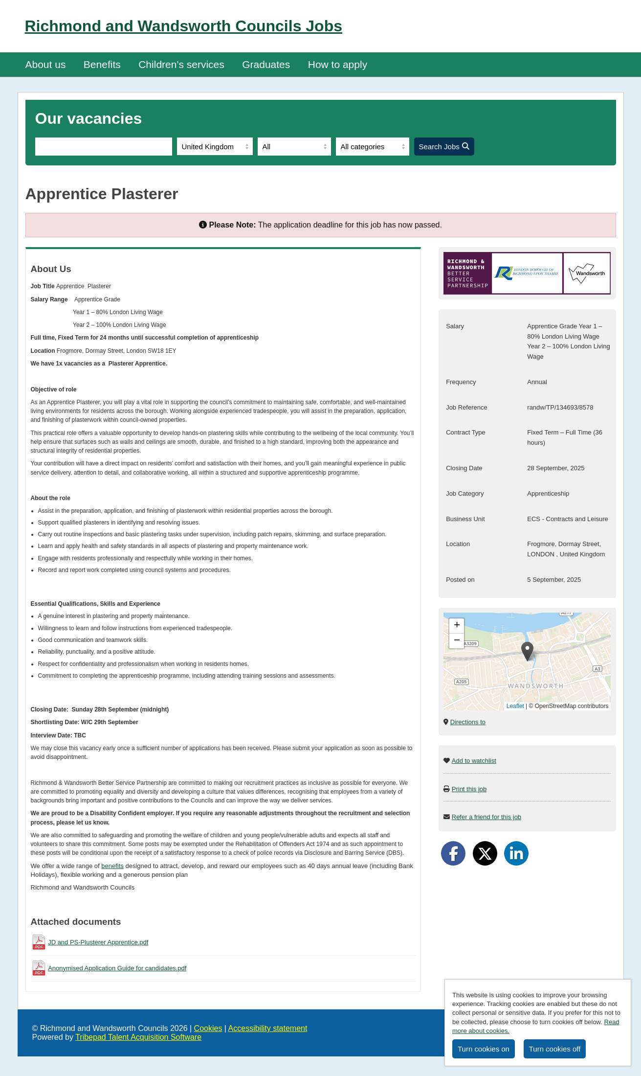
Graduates (266, 64)
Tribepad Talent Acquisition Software (138, 1037)
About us (45, 64)
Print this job (469, 789)
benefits (112, 866)
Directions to (468, 722)
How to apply (337, 64)
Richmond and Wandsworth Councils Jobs (184, 26)
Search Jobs (444, 146)
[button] (527, 651)
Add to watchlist (474, 760)
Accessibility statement (268, 1028)
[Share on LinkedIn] (516, 853)
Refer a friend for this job (486, 817)
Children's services (181, 64)
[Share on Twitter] (485, 853)
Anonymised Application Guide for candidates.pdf (117, 968)
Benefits (102, 64)
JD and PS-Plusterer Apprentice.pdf (98, 942)
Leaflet (515, 706)
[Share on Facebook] (453, 853)
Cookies (208, 1028)
